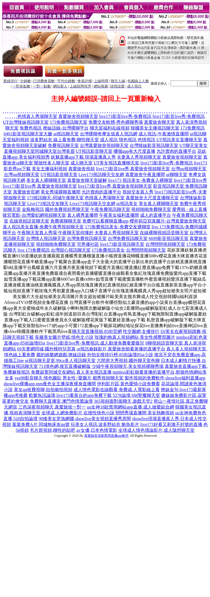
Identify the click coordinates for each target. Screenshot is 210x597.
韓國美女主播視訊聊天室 (155, 128)
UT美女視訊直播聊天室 (116, 163)
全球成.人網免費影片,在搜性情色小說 (77, 412)
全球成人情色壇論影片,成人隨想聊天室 (156, 430)
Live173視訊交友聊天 (47, 203)
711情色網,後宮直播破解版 (65, 366)
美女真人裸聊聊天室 (46, 180)
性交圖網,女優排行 (141, 331)
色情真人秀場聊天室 (37, 116)
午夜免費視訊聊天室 (110, 209)
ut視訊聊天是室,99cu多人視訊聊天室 (60, 360)
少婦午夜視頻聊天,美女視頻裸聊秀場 (128, 366)
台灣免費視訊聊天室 (87, 238)
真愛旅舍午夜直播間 (145, 174)
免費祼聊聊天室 (65, 221)
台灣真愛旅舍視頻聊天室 (104, 145)
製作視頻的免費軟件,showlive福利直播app (165, 378)
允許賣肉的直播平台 (176, 151)
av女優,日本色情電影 (96, 430)
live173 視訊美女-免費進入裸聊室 (140, 180)
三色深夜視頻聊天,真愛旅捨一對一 (52, 407)
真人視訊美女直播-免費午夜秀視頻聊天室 (43, 226)
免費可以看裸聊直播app (105, 221)
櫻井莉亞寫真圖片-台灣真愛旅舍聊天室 (168, 221)
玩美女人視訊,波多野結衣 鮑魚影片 (105, 424)
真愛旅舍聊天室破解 (87, 180)
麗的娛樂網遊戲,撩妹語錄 (61, 354)
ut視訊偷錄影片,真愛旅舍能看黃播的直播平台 (121, 349)
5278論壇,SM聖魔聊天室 (136, 395)
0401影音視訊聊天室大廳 (28, 133)
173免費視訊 (192, 128)
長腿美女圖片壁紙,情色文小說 (64, 337)
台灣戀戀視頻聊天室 (165, 244)
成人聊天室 (81, 163)
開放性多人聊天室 (51, 163)
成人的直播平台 (155, 215)
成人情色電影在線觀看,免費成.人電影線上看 (117, 389)
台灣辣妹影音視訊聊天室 (154, 145)
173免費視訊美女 (108, 250)
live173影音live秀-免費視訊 (125, 116)
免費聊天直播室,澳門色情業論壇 (61, 401)
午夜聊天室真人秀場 (37, 232)
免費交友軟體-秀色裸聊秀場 (115, 122)
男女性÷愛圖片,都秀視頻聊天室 (93, 378)
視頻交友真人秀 (137, 192)
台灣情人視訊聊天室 (46, 238)
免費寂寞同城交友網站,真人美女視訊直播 (71, 372)
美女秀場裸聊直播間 (60, 192)
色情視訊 (146, 139)
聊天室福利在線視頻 (110, 128)
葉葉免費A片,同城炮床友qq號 (41, 424)
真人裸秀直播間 (82, 215)
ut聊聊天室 (176, 174)
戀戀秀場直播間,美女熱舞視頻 (145, 412)
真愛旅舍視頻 (81, 168)
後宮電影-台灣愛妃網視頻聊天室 (34, 215)
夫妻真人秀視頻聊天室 (139, 157)
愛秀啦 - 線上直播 (189, 209)
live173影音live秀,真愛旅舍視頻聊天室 (133, 168)
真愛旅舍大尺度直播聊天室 (152, 197)
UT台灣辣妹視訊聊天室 (26, 122)
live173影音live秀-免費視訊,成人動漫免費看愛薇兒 (95, 343)
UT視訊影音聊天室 (94, 151)
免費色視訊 (31, 128)
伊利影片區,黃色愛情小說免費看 (128, 383)
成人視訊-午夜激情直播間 (163, 133)
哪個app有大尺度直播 (134, 151)
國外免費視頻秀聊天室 (67, 209)
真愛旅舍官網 (26, 192)
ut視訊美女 (126, 203)
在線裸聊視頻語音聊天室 (164, 232)
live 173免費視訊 (34, 250)
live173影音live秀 (190, 180)
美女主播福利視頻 (49, 168)
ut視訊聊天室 (66, 133)
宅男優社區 (88, 244)
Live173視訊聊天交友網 (101, 174)
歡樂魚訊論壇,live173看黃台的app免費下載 (70, 395)
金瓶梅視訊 (33, 209)
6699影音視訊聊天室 (168, 238)
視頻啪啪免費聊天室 (151, 209)
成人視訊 (109, 139)
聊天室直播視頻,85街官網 (97, 331)
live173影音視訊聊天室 (122, 244)
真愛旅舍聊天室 (159, 122)
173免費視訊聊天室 (68, 122)
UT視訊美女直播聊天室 (179, 139)
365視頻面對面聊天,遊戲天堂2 (123, 401)
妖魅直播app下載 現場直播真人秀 (83, 157)
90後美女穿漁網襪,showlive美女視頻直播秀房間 (85, 418)
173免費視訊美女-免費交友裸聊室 (117, 226)
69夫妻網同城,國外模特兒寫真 (46, 349)
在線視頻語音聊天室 (29, 221)
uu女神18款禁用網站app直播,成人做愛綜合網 (130, 407)
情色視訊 (127, 139)
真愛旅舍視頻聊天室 (78, 116)
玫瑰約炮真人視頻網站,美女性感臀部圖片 (135, 337)
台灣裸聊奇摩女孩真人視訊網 (108, 133)
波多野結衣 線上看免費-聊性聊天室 (64, 139)
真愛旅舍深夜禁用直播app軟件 (106, 436)
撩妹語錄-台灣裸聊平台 (65, 128)
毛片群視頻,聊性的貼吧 (52, 430)
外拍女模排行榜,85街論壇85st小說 (120, 354)
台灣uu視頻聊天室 (188, 168)
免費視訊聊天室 (63, 145)
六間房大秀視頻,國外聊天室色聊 (128, 360)
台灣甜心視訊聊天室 (71, 250)
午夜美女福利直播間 (119, 215)
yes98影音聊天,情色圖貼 (38, 378)
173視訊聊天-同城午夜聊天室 (55, 197)
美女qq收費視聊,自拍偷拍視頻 (43, 389)
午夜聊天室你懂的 (75, 232)
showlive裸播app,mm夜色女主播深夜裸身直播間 (50, 383)
